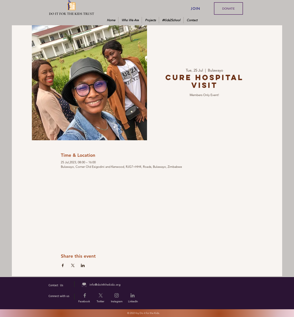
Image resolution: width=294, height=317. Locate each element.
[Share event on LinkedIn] (83, 265)
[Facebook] (85, 295)
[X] (101, 295)
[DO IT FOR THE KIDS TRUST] (71, 14)
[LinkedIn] (132, 295)
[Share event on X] (73, 265)
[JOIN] (195, 8)
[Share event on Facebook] (63, 265)
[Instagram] (116, 295)
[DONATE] (228, 8)
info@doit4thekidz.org (105, 284)
